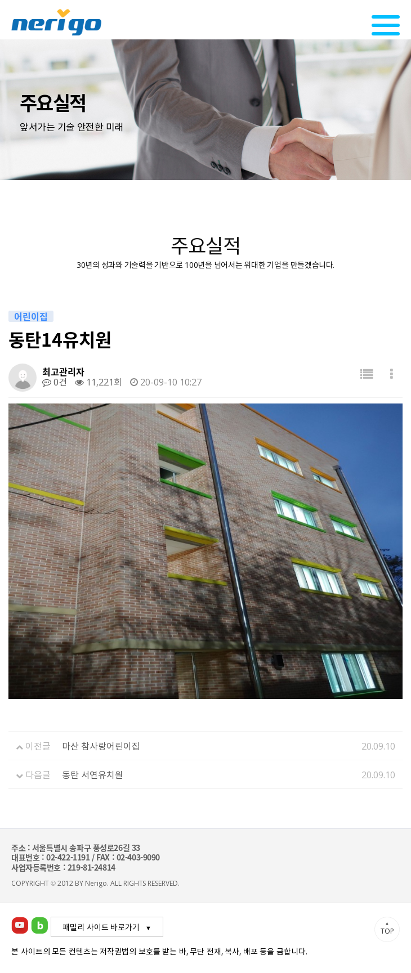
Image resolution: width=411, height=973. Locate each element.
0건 (54, 381)
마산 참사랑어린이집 (101, 745)
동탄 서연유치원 (92, 774)
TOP (387, 928)
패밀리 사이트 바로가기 (101, 926)
